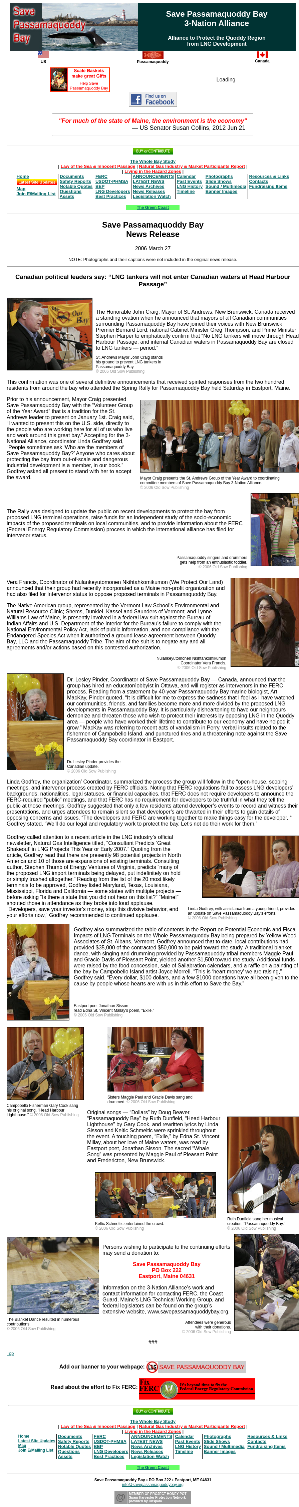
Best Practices (110, 196)
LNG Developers (112, 191)
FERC (101, 176)
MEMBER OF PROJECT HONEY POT (158, 1494)
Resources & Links (269, 176)
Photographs (219, 176)
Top (10, 1353)
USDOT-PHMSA (111, 181)
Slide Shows (219, 181)
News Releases (149, 191)
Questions (70, 191)
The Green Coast (153, 207)
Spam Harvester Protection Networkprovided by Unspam (157, 1499)
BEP (99, 186)
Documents (72, 176)
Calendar (186, 176)
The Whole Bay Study (153, 161)
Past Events (189, 181)
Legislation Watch (152, 196)
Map (21, 188)
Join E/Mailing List (36, 193)
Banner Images (222, 191)
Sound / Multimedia (226, 186)
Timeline (186, 191)
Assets (67, 196)
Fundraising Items (268, 186)
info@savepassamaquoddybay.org (153, 1484)
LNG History (190, 186)
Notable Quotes (76, 186)
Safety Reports (75, 181)
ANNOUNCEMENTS (153, 176)
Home (23, 176)
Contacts (258, 181)
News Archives (148, 186)
